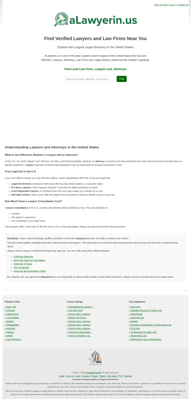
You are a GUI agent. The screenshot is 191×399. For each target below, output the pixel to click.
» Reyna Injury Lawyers (78, 314)
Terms (102, 376)
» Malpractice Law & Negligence (145, 339)
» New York (10, 307)
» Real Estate (135, 314)
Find (121, 78)
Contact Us (183, 5)
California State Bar (23, 256)
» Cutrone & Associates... (79, 332)
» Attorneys (134, 307)
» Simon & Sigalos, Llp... (79, 335)
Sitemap (128, 376)
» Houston (10, 328)
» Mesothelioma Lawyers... (80, 307)
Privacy (94, 376)
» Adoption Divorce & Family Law (145, 310)
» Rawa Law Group (76, 317)
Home (62, 376)
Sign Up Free (160, 5)
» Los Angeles (12, 317)
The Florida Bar (21, 267)
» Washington (11, 314)
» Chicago (10, 310)
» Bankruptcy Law (138, 335)
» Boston (9, 321)
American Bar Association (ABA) (30, 271)
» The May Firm (75, 310)
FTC (120, 376)
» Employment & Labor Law (143, 332)
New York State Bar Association (29, 260)
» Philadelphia (12, 325)
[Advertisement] (95, 114)
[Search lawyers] (90, 79)
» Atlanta (9, 332)
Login (78, 376)
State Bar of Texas (23, 264)
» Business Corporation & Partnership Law (150, 325)
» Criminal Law (136, 317)
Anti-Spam (112, 376)
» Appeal (133, 321)
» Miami (9, 335)
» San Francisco (13, 339)
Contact (86, 376)
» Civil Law (134, 328)
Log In (172, 5)
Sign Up (70, 376)
